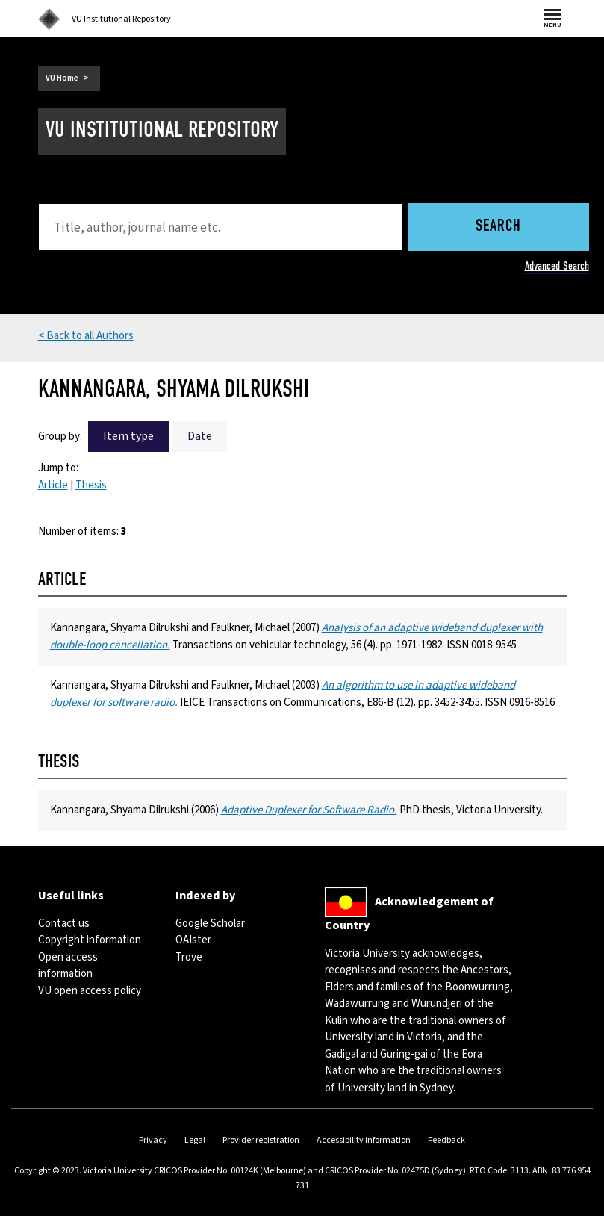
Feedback (446, 1140)
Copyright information (89, 940)
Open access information (68, 965)
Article (53, 485)
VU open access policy (89, 991)
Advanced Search (557, 266)
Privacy (153, 1140)
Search (498, 226)
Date (199, 436)
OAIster (193, 940)
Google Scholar (210, 923)
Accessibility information (364, 1140)
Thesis (91, 485)
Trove (188, 957)
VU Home (62, 78)
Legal (194, 1140)
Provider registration (260, 1140)
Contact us (64, 923)
